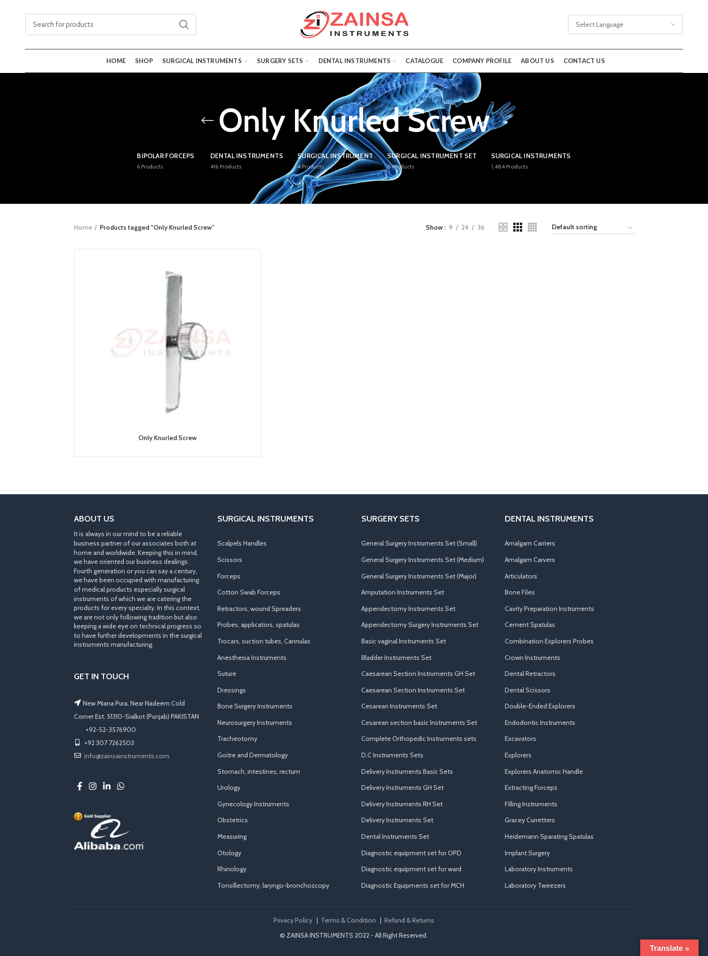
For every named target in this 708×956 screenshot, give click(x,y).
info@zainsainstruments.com (126, 756)
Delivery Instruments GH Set (402, 787)
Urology (228, 787)
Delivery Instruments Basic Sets (407, 771)
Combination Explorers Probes (549, 641)
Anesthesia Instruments (251, 657)
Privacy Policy (292, 920)
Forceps (228, 576)
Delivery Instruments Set (397, 820)
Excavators (520, 738)
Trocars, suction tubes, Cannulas (263, 641)
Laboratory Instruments (539, 869)
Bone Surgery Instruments (255, 706)
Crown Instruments (532, 657)
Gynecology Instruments (253, 804)
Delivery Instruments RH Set (402, 804)
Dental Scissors (527, 690)
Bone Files (520, 592)
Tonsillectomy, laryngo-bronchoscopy (273, 885)
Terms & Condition (348, 920)
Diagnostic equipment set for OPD (411, 853)
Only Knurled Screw (167, 438)
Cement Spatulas (530, 624)
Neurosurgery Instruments (254, 722)
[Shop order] (593, 228)
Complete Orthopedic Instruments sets (419, 738)
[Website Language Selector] (626, 24)
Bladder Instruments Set (396, 657)
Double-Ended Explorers (540, 706)
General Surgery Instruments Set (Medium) (422, 559)
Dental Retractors (530, 673)
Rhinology (232, 869)
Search (184, 24)
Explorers (518, 755)
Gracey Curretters (530, 820)
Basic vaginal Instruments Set (403, 641)
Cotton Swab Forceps (248, 592)
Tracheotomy (237, 738)
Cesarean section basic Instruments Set (419, 722)
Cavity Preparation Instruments (549, 608)
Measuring (232, 836)
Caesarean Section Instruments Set (413, 690)
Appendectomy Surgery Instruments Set (419, 624)
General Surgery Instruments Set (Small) (419, 543)
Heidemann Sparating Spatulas (549, 836)
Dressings (231, 690)
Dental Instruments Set (395, 836)
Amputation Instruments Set (402, 592)
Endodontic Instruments (540, 722)
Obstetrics (232, 820)
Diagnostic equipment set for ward (411, 869)
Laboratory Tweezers (535, 885)
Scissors (229, 559)
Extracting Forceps (531, 787)
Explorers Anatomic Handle (544, 771)
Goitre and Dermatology (252, 755)
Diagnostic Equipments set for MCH (412, 885)
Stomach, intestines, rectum (258, 771)
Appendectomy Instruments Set (408, 608)
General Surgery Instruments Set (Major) (419, 576)
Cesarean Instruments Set (399, 706)
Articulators (521, 576)
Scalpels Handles (242, 543)
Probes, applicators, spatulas (258, 624)
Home (83, 227)
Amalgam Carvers (530, 559)
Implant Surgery (527, 853)
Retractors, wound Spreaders (259, 608)
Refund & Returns (409, 920)
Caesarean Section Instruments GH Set (418, 673)
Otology (229, 853)
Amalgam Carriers (530, 543)
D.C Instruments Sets (392, 755)
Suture (226, 673)
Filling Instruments (531, 804)
